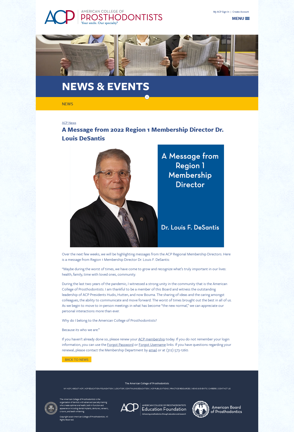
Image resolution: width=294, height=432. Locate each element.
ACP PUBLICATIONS (160, 388)
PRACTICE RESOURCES (180, 388)
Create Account (240, 12)
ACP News (69, 122)
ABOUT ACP (77, 388)
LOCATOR (119, 388)
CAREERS (213, 388)
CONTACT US (224, 388)
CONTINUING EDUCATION (137, 388)
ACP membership (151, 339)
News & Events (105, 86)
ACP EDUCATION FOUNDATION (99, 388)
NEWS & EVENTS (199, 388)
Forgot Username (152, 344)
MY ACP (67, 388)
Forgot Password (120, 344)
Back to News (76, 359)
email (153, 350)
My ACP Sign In (221, 12)
